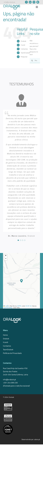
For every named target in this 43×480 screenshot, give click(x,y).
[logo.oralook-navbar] (12, 5)
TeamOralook (25, 53)
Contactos (24, 49)
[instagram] (34, 2)
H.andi (23, 45)
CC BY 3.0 (28, 306)
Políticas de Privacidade (12, 353)
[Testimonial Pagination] (18, 240)
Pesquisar (24, 57)
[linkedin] (30, 2)
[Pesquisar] (32, 60)
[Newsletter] (37, 2)
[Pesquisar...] (35, 60)
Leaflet (6, 306)
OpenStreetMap (8, 307)
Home (5, 335)
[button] (21, 281)
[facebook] (26, 2)
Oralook (23, 41)
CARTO (19, 306)
